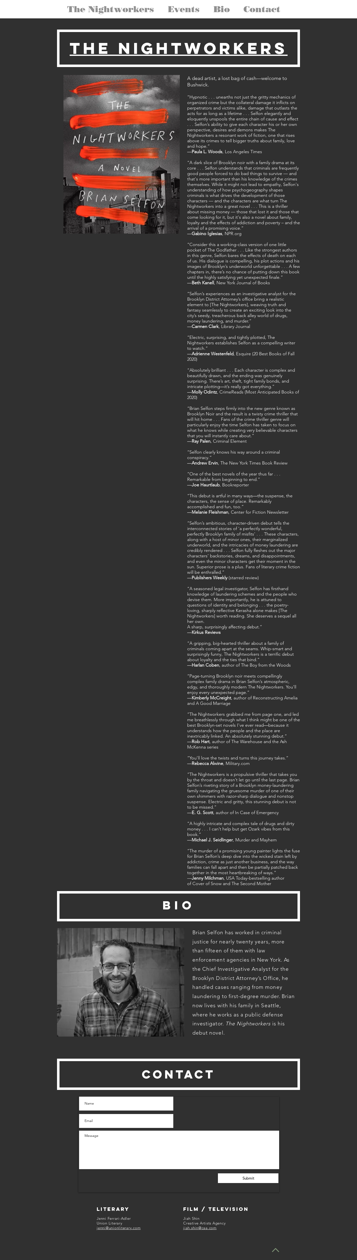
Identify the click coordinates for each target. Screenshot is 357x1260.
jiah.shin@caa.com (200, 1227)
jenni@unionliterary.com (119, 1227)
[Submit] (248, 1178)
